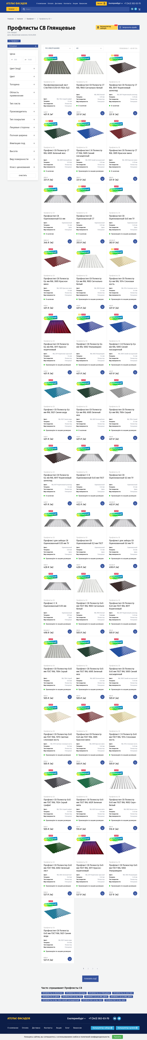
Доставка (58, 3)
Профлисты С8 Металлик (52, 993)
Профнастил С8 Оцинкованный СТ (85, 217)
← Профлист (14, 41)
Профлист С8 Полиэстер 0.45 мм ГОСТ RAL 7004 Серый (58, 670)
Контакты (67, 3)
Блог (67, 1028)
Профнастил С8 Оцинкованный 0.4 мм (54, 217)
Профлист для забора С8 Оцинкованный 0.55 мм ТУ (56, 542)
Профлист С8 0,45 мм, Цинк (96, 997)
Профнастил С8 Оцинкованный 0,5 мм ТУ (121, 476)
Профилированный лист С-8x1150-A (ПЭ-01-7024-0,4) (56, 86)
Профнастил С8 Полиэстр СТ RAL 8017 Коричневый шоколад (123, 88)
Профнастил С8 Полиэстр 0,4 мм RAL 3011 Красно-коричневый (56, 347)
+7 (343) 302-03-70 (132, 3)
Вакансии (83, 3)
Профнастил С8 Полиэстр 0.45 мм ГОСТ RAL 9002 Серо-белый (122, 802)
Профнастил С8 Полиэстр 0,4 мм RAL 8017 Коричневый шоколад (57, 478)
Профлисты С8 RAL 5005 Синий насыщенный (60, 1000)
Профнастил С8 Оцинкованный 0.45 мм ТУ (121, 217)
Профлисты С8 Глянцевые (99, 993)
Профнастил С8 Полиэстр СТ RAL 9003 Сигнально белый (90, 86)
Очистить (23, 176)
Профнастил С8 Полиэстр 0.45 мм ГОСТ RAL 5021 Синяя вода (57, 933)
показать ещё (90, 979)
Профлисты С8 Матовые (75, 993)
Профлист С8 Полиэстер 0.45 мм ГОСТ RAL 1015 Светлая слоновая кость (58, 737)
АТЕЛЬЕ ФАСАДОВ (18, 1018)
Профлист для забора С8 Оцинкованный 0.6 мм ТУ (121, 542)
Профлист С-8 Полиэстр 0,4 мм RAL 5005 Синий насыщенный (122, 347)
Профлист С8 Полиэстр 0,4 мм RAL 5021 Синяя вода (57, 411)
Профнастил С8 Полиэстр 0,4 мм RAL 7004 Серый (121, 411)
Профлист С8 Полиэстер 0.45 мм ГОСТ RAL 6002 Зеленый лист (58, 868)
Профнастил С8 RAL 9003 (92, 1000)
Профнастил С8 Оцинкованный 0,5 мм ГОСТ (89, 542)
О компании (41, 3)
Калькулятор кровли (128, 1028)
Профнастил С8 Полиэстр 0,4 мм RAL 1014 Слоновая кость (121, 281)
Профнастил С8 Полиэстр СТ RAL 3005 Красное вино (123, 151)
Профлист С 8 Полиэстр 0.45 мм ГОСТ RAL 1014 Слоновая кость (123, 737)
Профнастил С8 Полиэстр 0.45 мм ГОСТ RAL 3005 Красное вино (89, 737)
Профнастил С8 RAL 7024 (72, 997)
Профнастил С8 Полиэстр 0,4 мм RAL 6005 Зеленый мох (89, 412)
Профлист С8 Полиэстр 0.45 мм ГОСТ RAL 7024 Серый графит (57, 802)
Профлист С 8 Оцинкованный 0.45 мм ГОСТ (90, 476)
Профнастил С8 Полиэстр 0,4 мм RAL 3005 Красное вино (56, 281)
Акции (75, 3)
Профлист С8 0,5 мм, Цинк (121, 997)
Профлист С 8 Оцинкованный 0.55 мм (55, 604)
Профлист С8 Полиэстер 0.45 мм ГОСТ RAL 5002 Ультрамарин (123, 868)
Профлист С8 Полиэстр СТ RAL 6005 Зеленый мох (56, 151)
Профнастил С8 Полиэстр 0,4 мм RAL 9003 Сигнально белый (89, 281)
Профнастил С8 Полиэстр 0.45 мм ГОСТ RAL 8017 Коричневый (121, 606)
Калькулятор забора (103, 1028)
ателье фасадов (16, 3)
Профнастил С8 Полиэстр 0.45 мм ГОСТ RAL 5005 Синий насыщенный (123, 671)
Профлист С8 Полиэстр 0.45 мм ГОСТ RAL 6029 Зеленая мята (89, 802)
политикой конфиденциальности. (95, 1037)
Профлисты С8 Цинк (50, 997)
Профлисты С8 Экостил (123, 993)
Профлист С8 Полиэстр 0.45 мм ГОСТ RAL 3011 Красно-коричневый (89, 868)
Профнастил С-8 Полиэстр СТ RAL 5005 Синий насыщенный (89, 153)
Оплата (50, 3)
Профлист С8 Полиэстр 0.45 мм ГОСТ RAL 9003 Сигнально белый (90, 606)
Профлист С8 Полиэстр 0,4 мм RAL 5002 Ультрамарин (89, 345)
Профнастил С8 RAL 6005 (115, 1000)
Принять (117, 1037)
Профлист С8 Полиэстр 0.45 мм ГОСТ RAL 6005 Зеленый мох (89, 671)
